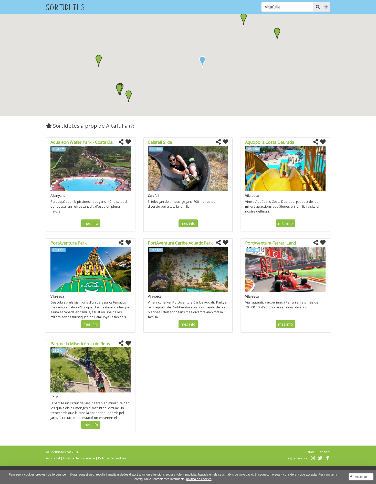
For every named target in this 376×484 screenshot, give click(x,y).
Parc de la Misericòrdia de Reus (80, 344)
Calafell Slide (160, 142)
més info (90, 223)
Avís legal (53, 458)
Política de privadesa (79, 458)
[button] (244, 19)
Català (310, 452)
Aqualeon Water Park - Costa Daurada (87, 142)
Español (324, 452)
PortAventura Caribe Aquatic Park (180, 243)
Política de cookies (112, 458)
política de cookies (199, 479)
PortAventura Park (68, 243)
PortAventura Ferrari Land (270, 243)
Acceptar (361, 477)
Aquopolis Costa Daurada (269, 142)
